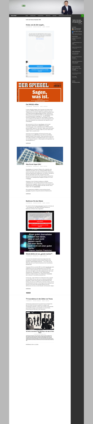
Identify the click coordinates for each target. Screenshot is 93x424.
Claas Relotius (29, 169)
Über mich (48, 15)
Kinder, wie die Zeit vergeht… (36, 25)
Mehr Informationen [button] (40, 219)
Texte (39, 185)
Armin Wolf (13, 15)
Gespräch (36, 133)
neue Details (47, 114)
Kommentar (49, 275)
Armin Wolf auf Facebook (77, 32)
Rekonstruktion (39, 113)
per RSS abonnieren (76, 29)
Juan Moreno (41, 124)
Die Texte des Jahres (75, 53)
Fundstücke (40, 15)
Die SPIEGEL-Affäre (33, 104)
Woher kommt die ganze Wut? (77, 47)
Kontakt (54, 15)
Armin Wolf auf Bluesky (77, 31)
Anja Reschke (48, 268)
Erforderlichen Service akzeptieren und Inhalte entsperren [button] (39, 70)
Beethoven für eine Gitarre (35, 201)
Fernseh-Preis (29, 266)
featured (28, 294)
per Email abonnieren (76, 28)
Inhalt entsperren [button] (40, 66)
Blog (27, 15)
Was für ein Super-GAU (34, 164)
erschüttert (28, 190)
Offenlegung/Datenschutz (65, 15)
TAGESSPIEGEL (37, 186)
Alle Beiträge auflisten (75, 82)
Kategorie (35, 106)
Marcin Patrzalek (39, 206)
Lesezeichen (33, 15)
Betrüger (29, 178)
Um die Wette (74, 76)
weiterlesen (28, 143)
